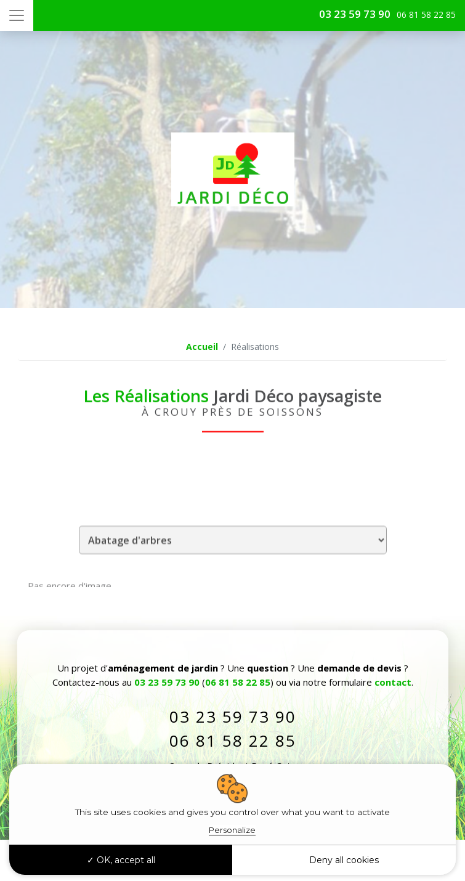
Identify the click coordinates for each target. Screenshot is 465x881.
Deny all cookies (344, 860)
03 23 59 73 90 (354, 14)
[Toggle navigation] (16, 15)
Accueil (202, 346)
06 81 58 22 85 (237, 682)
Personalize (232, 830)
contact (392, 682)
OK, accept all (121, 860)
